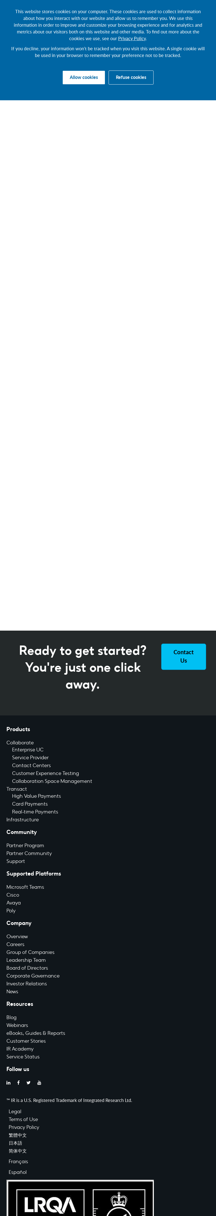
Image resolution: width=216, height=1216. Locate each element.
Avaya (13, 903)
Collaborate (20, 743)
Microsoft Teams (25, 887)
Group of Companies (30, 953)
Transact (16, 789)
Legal (15, 1112)
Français (18, 1162)
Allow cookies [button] (84, 77)
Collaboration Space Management (52, 781)
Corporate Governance (33, 976)
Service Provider (30, 758)
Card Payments (30, 804)
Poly (11, 911)
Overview (17, 937)
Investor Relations (26, 984)
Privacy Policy (132, 39)
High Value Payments (36, 796)
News (12, 992)
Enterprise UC (28, 750)
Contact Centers (31, 766)
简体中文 (18, 1151)
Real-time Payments (35, 812)
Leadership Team (26, 960)
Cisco (12, 895)
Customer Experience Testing (45, 774)
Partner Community (29, 854)
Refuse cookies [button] (131, 77)
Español (18, 1172)
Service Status (23, 1057)
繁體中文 (18, 1135)
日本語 (15, 1143)
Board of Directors (27, 968)
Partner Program (25, 846)
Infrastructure (22, 820)
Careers (15, 945)
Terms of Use (23, 1120)
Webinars (17, 1026)
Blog (11, 1018)
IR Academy (20, 1049)
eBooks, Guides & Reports (35, 1033)
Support (15, 862)
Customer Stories (26, 1041)
